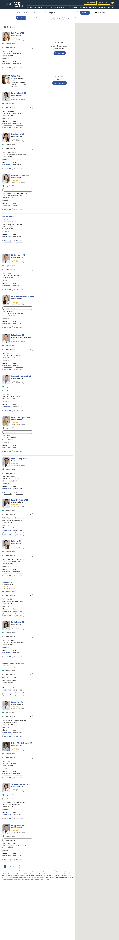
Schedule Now (104, 3)
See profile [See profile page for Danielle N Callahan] (19, 209)
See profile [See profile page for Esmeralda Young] (19, 534)
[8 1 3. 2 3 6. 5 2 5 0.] (6, 732)
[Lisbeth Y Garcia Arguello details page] (6, 746)
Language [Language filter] (57, 18)
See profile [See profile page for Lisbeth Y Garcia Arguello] (19, 777)
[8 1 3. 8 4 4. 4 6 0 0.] (6, 324)
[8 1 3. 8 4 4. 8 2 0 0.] (6, 285)
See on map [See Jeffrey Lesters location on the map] (7, 369)
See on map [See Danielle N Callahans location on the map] (7, 209)
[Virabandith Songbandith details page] (6, 379)
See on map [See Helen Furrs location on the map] (7, 575)
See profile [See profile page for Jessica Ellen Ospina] (19, 451)
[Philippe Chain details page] (6, 829)
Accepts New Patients (33, 18)
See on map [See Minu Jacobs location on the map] (7, 168)
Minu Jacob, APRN (17, 134)
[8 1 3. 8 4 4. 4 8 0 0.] (6, 63)
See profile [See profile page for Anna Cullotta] (19, 615)
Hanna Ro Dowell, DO (18, 93)
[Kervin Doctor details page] (6, 625)
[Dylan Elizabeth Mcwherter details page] (6, 300)
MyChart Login (90, 3)
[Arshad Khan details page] (6, 705)
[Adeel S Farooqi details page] (6, 462)
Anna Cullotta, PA (8, 582)
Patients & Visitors (72, 7)
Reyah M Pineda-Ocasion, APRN (13, 663)
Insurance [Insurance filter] (48, 18)
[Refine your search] (31, 12)
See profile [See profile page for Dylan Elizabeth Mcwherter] (19, 327)
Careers (67, 3)
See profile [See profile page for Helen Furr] (19, 575)
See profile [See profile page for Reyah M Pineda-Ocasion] (19, 694)
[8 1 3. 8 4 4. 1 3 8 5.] (6, 530)
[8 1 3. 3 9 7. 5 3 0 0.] (6, 237)
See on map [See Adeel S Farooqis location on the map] (7, 493)
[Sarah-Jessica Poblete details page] (6, 787)
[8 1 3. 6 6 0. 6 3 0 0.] (6, 205)
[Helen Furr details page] (6, 544)
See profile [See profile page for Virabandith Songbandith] (19, 410)
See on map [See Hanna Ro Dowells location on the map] (7, 127)
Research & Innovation (106, 7)
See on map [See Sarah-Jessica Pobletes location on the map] (7, 818)
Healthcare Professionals (88, 7)
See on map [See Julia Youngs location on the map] (7, 67)
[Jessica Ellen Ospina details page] (6, 421)
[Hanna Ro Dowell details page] (6, 96)
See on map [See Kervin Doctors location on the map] (7, 656)
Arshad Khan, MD (17, 702)
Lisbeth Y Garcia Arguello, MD (21, 743)
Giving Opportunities (76, 3)
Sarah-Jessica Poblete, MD (20, 784)
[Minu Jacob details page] (6, 137)
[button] (17, 47)
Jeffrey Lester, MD (17, 335)
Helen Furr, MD (16, 541)
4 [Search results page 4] (13, 866)
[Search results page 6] (18, 866)
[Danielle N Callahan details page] (6, 178)
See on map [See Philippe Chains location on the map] (7, 860)
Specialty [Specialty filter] (66, 18)
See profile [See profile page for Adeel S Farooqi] (19, 493)
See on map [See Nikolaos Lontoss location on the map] (7, 289)
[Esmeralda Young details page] (6, 503)
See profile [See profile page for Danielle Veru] (19, 241)
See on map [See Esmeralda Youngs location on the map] (7, 534)
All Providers (20, 18)
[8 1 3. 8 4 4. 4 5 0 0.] (6, 611)
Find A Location (43, 7)
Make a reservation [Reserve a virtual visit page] (59, 83)
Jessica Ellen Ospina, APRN (20, 417)
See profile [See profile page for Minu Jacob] (19, 168)
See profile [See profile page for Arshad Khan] (19, 736)
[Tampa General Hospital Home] (14, 5)
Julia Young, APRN (17, 33)
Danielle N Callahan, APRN (20, 175)
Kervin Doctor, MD (17, 622)
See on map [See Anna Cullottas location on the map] (7, 615)
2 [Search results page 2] (7, 866)
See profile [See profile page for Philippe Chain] (19, 860)
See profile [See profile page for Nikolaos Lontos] (19, 289)
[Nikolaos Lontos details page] (6, 258)
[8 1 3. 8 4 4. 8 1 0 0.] (6, 164)
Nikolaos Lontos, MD (18, 255)
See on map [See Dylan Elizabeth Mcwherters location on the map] (7, 327)
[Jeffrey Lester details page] (6, 338)
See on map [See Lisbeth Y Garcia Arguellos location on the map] (7, 777)
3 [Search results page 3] (10, 866)
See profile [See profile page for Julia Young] (19, 67)
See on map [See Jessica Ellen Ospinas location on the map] (7, 451)
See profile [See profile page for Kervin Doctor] (19, 656)
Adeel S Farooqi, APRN (19, 458)
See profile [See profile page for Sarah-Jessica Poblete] (19, 818)
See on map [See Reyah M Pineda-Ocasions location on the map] (7, 694)
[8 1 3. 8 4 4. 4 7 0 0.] (6, 365)
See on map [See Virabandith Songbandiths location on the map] (7, 410)
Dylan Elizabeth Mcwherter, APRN (22, 296)
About (62, 3)
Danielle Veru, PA (8, 216)
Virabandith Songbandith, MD (21, 376)
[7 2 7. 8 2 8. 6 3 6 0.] (6, 489)
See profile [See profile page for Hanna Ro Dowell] (19, 127)
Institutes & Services (57, 7)
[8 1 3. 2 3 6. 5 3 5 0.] (6, 690)
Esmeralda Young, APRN (19, 500)
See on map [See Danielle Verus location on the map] (7, 241)
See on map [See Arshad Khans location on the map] (7, 736)
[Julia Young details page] (6, 36)
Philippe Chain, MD (17, 825)
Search (84, 13)
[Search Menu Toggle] (112, 3)
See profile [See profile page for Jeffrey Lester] (19, 369)
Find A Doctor (31, 7)
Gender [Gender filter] (74, 18)
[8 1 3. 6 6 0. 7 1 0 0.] (6, 448)
